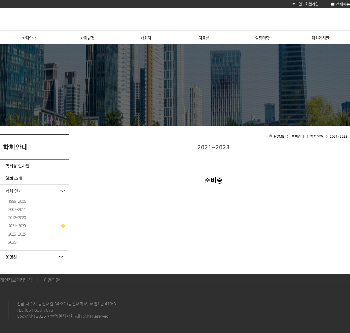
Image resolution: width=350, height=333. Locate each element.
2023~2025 (17, 234)
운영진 (11, 256)
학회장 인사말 (17, 165)
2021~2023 (17, 226)
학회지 (145, 38)
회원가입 (312, 4)
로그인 (297, 4)
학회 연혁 (13, 191)
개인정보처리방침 (16, 280)
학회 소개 (13, 178)
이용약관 (52, 280)
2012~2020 (17, 217)
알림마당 (262, 38)
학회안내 (298, 136)
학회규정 (87, 38)
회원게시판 (320, 38)
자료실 (204, 38)
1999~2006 (17, 201)
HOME (279, 136)
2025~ (13, 242)
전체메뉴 (343, 4)
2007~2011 (17, 209)
